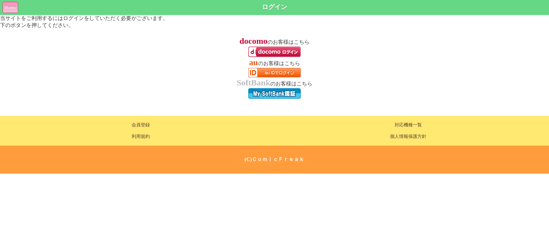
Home (10, 7)
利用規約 (141, 136)
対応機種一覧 (408, 124)
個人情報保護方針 (408, 136)
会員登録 (141, 124)
